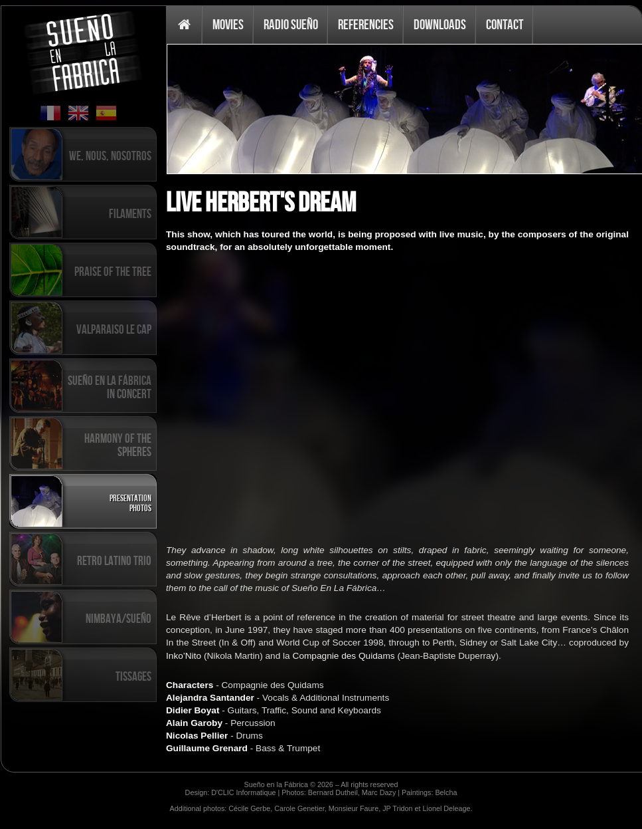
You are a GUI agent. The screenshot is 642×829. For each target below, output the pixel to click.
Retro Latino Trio (114, 560)
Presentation (130, 498)
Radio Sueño (291, 24)
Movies (228, 24)
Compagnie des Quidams (344, 656)
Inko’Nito (183, 656)
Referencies (366, 24)
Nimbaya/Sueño (118, 618)
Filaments (130, 213)
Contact (504, 24)
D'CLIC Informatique (243, 792)
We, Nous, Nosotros (110, 155)
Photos (140, 508)
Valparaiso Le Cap (113, 329)
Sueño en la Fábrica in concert (109, 387)
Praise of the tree (112, 271)
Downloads (440, 24)
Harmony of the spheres (117, 444)
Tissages (133, 676)
